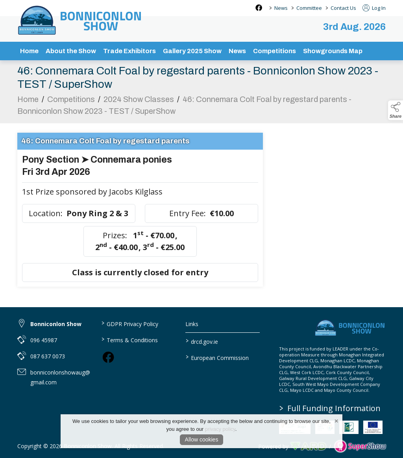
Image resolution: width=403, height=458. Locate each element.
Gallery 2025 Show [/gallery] (192, 51)
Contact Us (343, 7)
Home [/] (29, 51)
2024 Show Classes (139, 101)
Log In (374, 7)
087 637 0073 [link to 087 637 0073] (47, 356)
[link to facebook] (108, 357)
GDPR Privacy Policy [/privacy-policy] (130, 323)
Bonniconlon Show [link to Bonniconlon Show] (55, 324)
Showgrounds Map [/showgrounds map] (332, 51)
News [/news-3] (237, 51)
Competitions (71, 101)
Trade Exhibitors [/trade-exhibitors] (129, 51)
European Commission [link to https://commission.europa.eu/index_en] (216, 357)
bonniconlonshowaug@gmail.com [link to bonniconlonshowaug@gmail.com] (60, 377)
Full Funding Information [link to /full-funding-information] (330, 408)
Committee (309, 7)
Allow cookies (201, 439)
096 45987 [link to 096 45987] (43, 340)
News (281, 7)
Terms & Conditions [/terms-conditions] (130, 339)
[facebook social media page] (258, 7)
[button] (395, 110)
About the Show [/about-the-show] (71, 51)
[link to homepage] (80, 20)
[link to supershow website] (360, 446)
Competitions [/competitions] (274, 51)
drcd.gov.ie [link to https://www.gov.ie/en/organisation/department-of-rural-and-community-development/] (201, 341)
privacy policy (220, 429)
